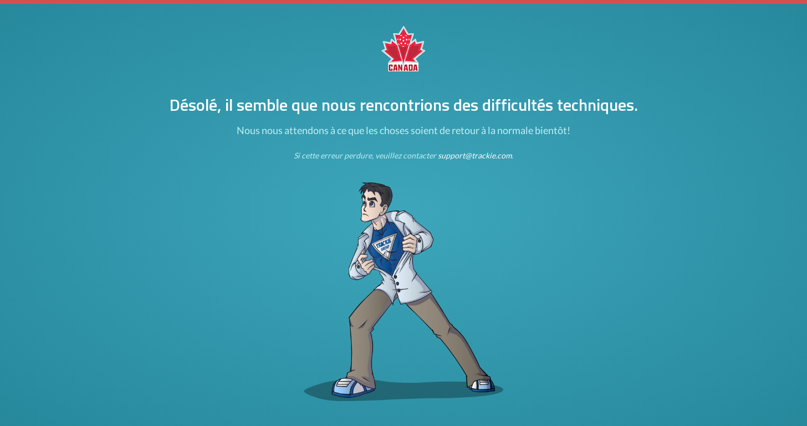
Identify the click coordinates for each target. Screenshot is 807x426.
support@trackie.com (475, 155)
